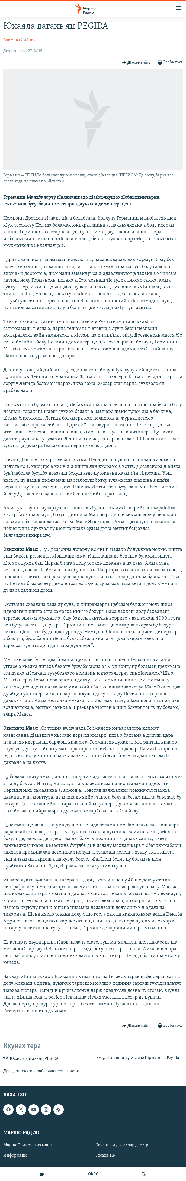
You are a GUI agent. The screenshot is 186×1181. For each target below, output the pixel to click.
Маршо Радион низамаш (27, 1145)
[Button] (136, 63)
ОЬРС (93, 1174)
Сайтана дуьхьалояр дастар (121, 1145)
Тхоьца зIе (105, 1155)
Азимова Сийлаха (20, 40)
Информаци (15, 1155)
